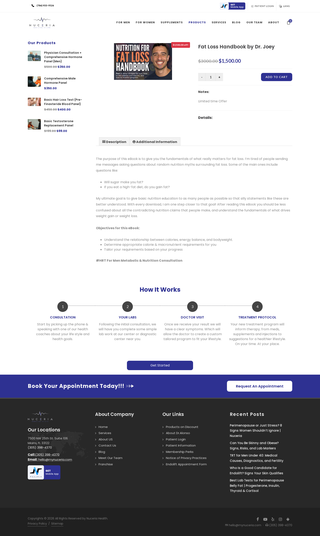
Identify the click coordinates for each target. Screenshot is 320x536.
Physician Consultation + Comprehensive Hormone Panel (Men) (63, 57)
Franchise (106, 464)
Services (105, 433)
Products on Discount (182, 427)
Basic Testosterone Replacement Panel (58, 123)
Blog (102, 452)
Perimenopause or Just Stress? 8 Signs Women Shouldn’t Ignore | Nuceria (256, 430)
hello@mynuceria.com (50, 459)
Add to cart (277, 77)
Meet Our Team (110, 458)
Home (103, 427)
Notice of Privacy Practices (186, 458)
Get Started (160, 365)
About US (106, 439)
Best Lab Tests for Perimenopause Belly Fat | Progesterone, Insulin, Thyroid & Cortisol (257, 485)
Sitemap (57, 523)
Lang (284, 6)
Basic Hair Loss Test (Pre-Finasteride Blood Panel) (63, 102)
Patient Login (262, 6)
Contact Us (107, 445)
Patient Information (181, 445)
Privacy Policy (37, 523)
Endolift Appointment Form (186, 464)
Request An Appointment (259, 386)
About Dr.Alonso (178, 433)
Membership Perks (179, 452)
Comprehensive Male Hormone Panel (60, 80)
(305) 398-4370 (40, 447)
